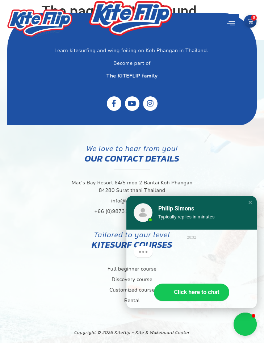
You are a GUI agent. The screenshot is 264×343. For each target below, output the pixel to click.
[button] (231, 23)
